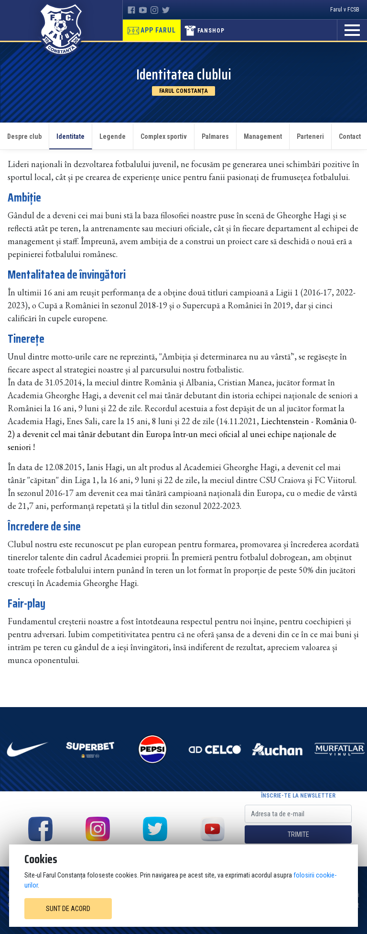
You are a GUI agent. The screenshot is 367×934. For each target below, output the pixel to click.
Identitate (70, 136)
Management (263, 136)
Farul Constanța (183, 91)
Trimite (298, 834)
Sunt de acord (68, 908)
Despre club (24, 136)
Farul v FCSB (344, 9)
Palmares (215, 136)
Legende (112, 136)
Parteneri (310, 136)
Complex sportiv (163, 136)
